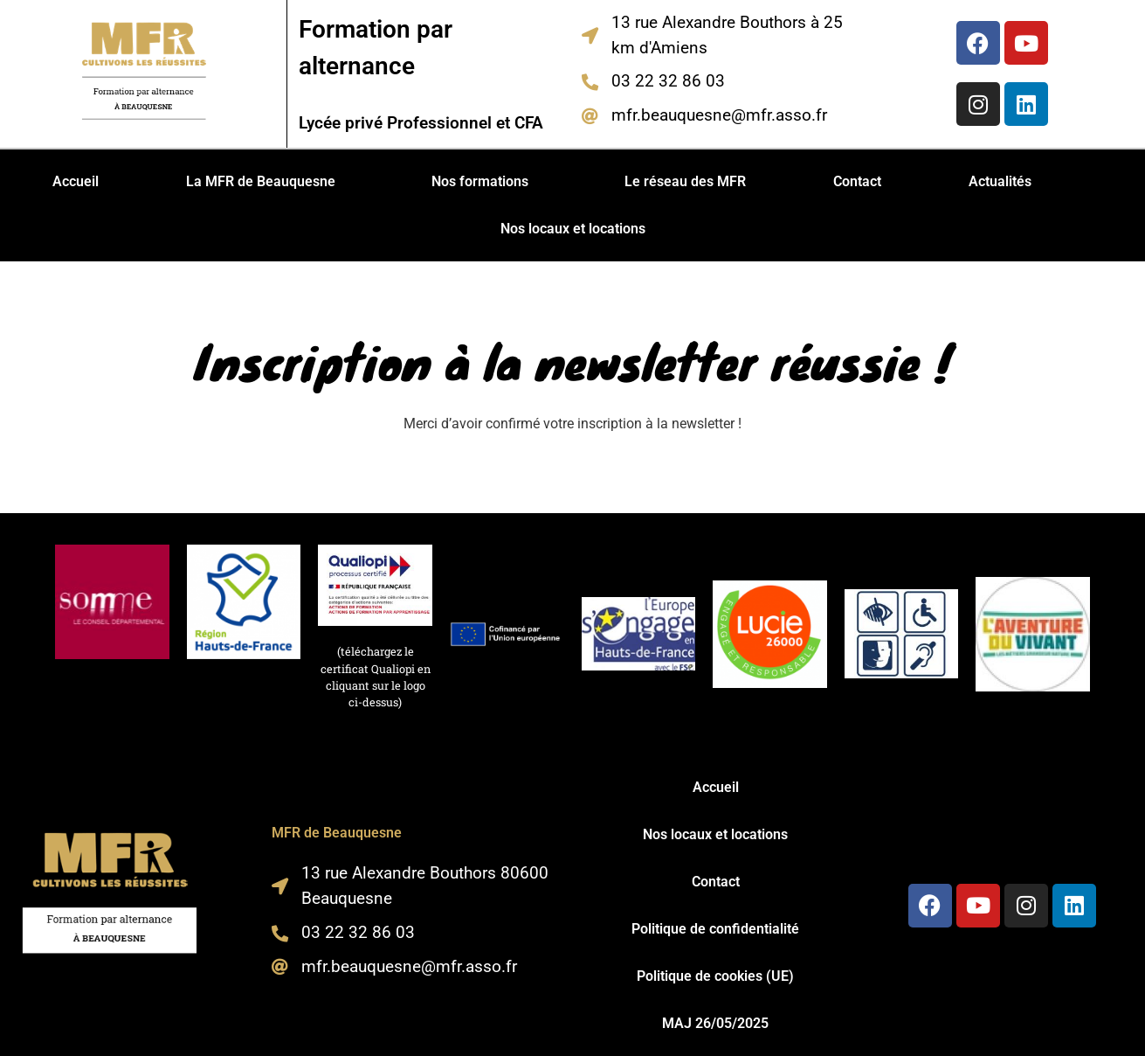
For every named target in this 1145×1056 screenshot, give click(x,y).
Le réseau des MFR (685, 181)
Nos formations (479, 181)
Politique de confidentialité (715, 929)
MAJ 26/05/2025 (715, 1023)
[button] (265, 181)
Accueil (75, 181)
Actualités (1000, 181)
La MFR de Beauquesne (260, 181)
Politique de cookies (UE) (715, 976)
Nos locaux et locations (572, 228)
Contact (857, 181)
